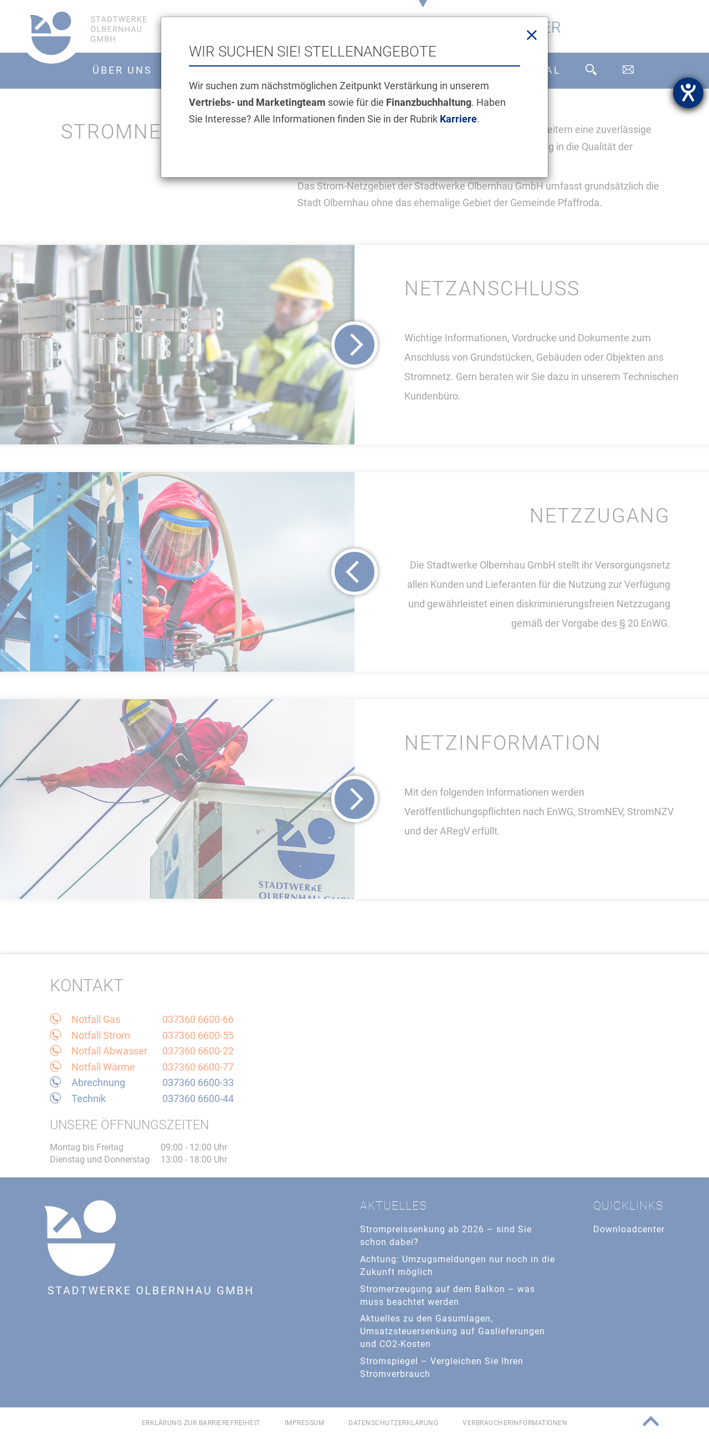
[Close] (532, 35)
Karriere (458, 119)
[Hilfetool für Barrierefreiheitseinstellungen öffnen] (688, 93)
